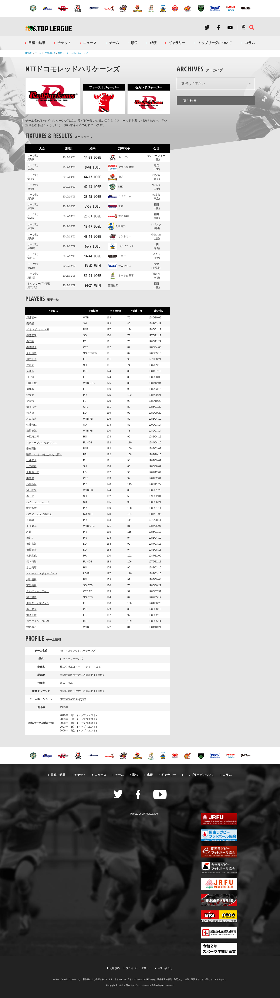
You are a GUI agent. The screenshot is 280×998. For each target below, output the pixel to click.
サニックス (119, 265)
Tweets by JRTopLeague (144, 813)
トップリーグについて (215, 43)
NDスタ (156, 187)
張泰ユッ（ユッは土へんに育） (44, 454)
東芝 (116, 176)
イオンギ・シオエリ (37, 329)
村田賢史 (31, 597)
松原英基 (31, 549)
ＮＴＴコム (119, 196)
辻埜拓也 (31, 466)
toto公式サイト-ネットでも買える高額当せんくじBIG (219, 916)
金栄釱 (30, 400)
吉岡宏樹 (31, 615)
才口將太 (31, 418)
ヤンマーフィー (156, 157)
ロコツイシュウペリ (37, 621)
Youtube (230, 27)
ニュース (90, 43)
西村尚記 (31, 484)
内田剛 (30, 341)
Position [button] (93, 310)
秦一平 (30, 496)
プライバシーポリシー (138, 968)
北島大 (30, 394)
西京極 (156, 276)
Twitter (207, 27)
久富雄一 (31, 519)
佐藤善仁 (31, 424)
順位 (134, 43)
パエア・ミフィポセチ (39, 513)
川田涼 (30, 377)
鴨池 (156, 266)
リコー (117, 255)
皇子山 (156, 256)
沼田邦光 (31, 490)
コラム (250, 43)
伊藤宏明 (31, 335)
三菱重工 (113, 285)
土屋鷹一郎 (32, 472)
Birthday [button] (158, 310)
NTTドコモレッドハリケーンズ (73, 53)
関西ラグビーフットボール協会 (219, 851)
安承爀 (30, 323)
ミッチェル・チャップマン (41, 573)
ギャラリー (176, 43)
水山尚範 (31, 567)
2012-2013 (50, 53)
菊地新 (30, 389)
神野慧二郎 (32, 436)
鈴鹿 (156, 167)
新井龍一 (31, 317)
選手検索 (190, 100)
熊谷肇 (30, 412)
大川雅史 (31, 353)
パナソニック (121, 246)
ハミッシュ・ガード (37, 502)
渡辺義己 (31, 627)
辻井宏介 (31, 460)
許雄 (28, 531)
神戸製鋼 (118, 215)
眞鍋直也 (31, 555)
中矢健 (30, 478)
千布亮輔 (31, 448)
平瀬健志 (31, 525)
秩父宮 (156, 177)
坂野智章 (31, 508)
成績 (153, 43)
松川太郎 (31, 543)
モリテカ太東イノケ (37, 603)
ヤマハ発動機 (121, 167)
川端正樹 (31, 383)
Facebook (218, 27)
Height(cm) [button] (116, 310)
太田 (156, 246)
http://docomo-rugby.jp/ (73, 699)
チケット (64, 43)
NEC (116, 186)
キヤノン (118, 157)
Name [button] (53, 310)
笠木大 (30, 365)
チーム (114, 43)
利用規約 (114, 968)
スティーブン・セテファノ (41, 442)
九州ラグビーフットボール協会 (219, 868)
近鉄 (116, 206)
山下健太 (31, 609)
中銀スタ (156, 236)
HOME (28, 53)
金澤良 (30, 371)
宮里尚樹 (31, 585)
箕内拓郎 (31, 561)
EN (243, 29)
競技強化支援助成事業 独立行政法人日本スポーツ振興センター (219, 932)
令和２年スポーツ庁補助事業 (219, 949)
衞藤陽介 (31, 347)
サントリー (119, 236)
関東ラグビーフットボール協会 (219, 835)
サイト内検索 (251, 27)
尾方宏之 (31, 359)
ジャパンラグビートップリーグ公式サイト (48, 28)
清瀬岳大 (31, 406)
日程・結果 (36, 43)
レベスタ (156, 226)
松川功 (30, 537)
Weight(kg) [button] (137, 310)
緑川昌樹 (31, 579)
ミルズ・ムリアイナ (37, 591)
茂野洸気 (31, 430)
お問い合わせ (165, 968)
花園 (156, 206)
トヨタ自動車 (121, 275)
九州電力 (117, 226)
